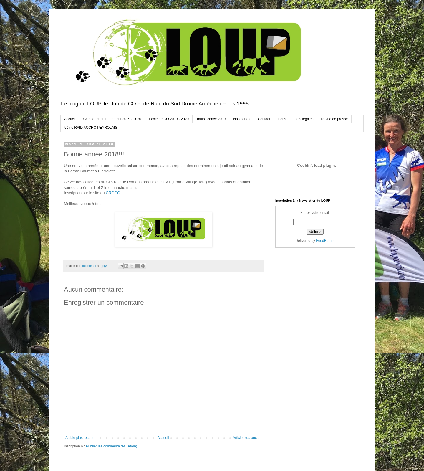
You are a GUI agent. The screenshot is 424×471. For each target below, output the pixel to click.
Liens (282, 119)
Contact (264, 119)
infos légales (304, 119)
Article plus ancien (247, 438)
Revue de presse (334, 119)
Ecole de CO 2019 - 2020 (168, 119)
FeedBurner (325, 241)
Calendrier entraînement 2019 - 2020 (112, 119)
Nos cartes (241, 119)
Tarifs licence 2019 (211, 119)
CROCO (113, 193)
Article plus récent (79, 438)
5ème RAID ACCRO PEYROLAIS (90, 127)
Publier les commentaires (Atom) (111, 446)
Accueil (70, 119)
